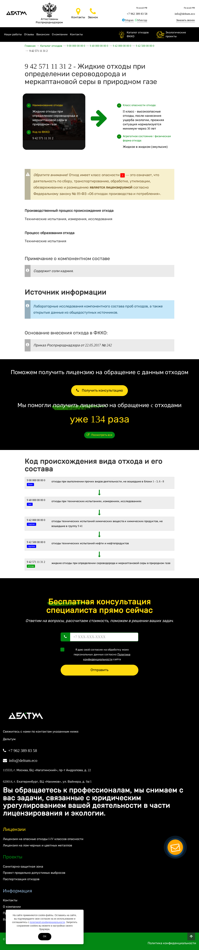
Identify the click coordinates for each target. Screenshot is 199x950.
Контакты (76, 34)
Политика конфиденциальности (172, 943)
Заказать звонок (185, 20)
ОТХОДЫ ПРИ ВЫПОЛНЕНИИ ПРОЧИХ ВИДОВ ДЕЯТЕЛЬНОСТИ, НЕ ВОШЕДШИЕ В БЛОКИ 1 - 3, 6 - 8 (107, 481)
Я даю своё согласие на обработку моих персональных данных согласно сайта (96, 654)
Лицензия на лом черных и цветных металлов (37, 845)
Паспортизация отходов (21, 879)
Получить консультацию (99, 390)
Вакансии (43, 34)
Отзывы (29, 34)
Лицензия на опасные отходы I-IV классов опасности (43, 839)
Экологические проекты (176, 34)
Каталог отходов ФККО (138, 34)
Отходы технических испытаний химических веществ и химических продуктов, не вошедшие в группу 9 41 (107, 524)
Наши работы (13, 34)
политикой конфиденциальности (47, 922)
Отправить (99, 670)
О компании (60, 34)
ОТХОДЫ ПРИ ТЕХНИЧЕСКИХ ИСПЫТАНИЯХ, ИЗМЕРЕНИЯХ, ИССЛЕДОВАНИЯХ (96, 501)
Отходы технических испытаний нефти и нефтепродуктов (90, 543)
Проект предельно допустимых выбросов (34, 872)
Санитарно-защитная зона (23, 866)
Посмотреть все (100, 434)
